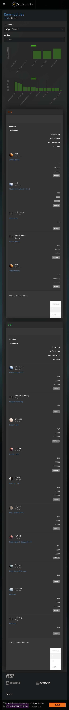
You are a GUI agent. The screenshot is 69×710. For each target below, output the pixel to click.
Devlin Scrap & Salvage (18, 571)
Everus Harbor (14, 241)
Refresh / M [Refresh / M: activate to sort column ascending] (55, 138)
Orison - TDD (14, 425)
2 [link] (52, 661)
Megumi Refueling (16, 402)
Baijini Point (13, 218)
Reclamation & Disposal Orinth (20, 542)
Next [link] (54, 667)
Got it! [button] (57, 705)
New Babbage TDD (16, 372)
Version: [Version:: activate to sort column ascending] (56, 146)
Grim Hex (12, 594)
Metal (6, 18)
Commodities (14, 14)
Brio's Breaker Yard (16, 512)
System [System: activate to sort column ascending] (12, 126)
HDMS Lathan (14, 160)
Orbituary (12, 623)
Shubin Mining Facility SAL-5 (19, 189)
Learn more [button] (36, 706)
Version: (7, 35)
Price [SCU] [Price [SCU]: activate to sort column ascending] (55, 347)
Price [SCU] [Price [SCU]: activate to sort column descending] (55, 134)
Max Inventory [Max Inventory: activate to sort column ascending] (54, 142)
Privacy (9, 694)
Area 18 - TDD (14, 483)
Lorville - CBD (14, 454)
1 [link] (52, 309)
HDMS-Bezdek (14, 271)
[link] (34, 165)
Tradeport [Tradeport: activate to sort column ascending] (13, 130)
